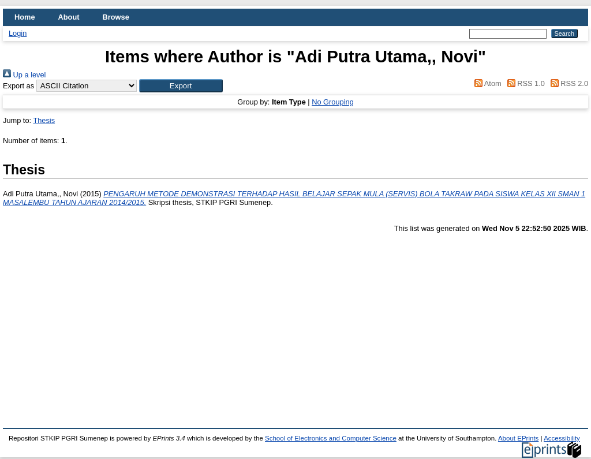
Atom (486, 83)
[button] (181, 85)
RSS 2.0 (567, 83)
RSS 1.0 (524, 83)
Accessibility (562, 438)
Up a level (24, 74)
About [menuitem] (69, 17)
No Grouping (333, 102)
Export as (18, 85)
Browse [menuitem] (116, 17)
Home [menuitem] (24, 17)
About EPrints (518, 438)
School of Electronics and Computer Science (331, 438)
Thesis (44, 120)
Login (18, 33)
